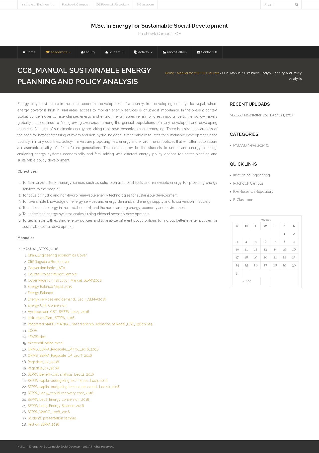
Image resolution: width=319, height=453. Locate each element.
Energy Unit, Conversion (47, 305)
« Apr (247, 281)
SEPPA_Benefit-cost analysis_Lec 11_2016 (61, 374)
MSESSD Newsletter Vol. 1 (250, 115)
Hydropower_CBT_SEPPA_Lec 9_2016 (58, 312)
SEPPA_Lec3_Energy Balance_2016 (56, 406)
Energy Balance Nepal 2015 (50, 287)
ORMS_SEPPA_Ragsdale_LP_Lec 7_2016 (60, 355)
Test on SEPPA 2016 (43, 424)
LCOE (32, 331)
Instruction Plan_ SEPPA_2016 (51, 318)
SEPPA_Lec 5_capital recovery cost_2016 (60, 393)
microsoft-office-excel (46, 343)
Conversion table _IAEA (46, 268)
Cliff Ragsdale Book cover (49, 262)
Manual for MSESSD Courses (198, 73)
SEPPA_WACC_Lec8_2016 (49, 412)
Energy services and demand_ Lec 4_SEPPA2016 (67, 299)
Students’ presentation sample (52, 418)
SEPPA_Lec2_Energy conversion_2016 (58, 400)
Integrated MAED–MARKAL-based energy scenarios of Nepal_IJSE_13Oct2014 (90, 324)
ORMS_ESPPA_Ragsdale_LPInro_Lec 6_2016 (63, 349)
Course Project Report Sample (52, 274)
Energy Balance (40, 293)
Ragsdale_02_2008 (43, 362)
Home (169, 73)
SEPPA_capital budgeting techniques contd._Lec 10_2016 (74, 387)
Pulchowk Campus (75, 4)
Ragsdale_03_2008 (43, 368)
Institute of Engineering (37, 4)
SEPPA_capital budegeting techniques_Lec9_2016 (68, 381)
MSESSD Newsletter (249, 145)
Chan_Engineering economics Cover (57, 255)
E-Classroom (145, 4)
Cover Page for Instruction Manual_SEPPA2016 (65, 280)
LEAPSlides (37, 337)
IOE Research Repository (112, 4)
